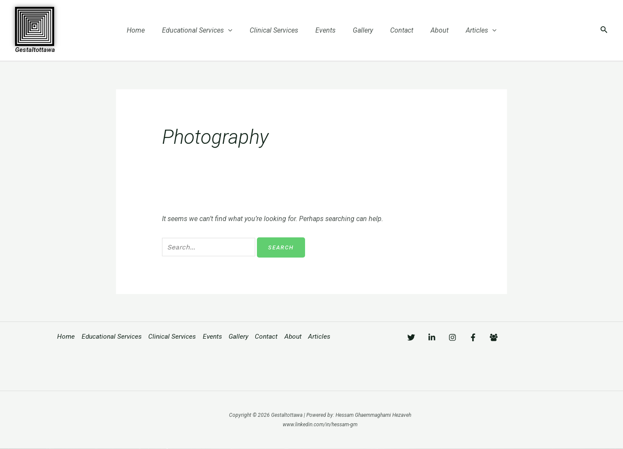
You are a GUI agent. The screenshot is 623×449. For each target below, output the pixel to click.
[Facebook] (499, 337)
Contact (396, 30)
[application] (236, 30)
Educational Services (206, 30)
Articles (469, 30)
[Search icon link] (604, 30)
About (431, 30)
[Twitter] (411, 337)
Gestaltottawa (35, 50)
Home (148, 30)
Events (327, 30)
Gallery (361, 30)
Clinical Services (279, 30)
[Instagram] (469, 337)
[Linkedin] (440, 337)
